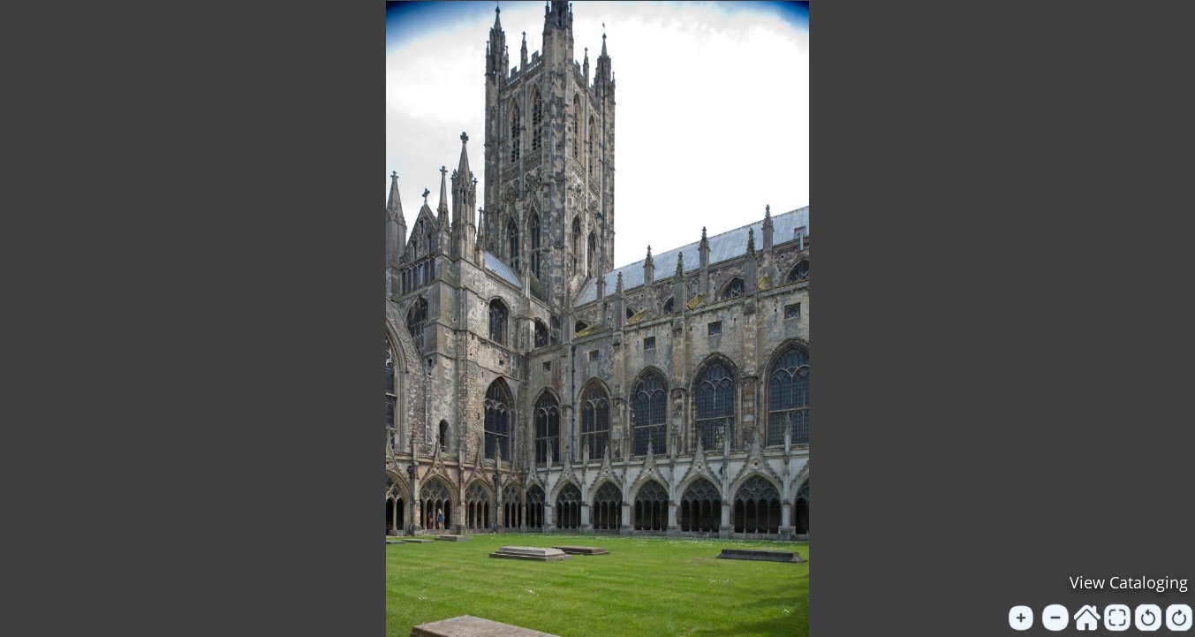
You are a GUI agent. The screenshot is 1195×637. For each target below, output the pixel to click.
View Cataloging (1129, 582)
